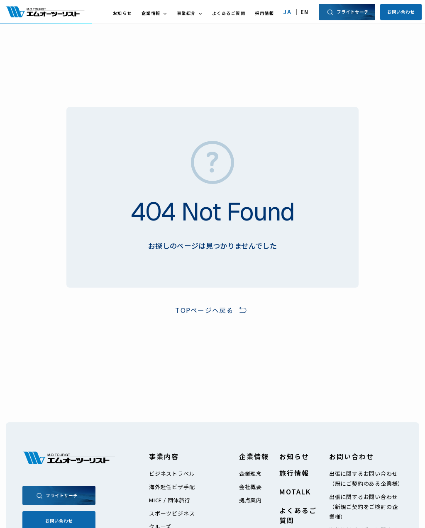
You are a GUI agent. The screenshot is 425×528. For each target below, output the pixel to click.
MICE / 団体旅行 (170, 500)
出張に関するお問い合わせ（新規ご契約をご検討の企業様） (363, 507)
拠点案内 (250, 500)
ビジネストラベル (172, 473)
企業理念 (250, 473)
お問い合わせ (401, 11)
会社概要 (250, 487)
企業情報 (151, 13)
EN (304, 12)
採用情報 (264, 13)
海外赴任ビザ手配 (172, 487)
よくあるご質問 (229, 13)
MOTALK (295, 492)
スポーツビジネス (172, 513)
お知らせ (122, 13)
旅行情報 (294, 473)
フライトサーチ (347, 12)
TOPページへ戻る (204, 310)
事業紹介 (186, 13)
